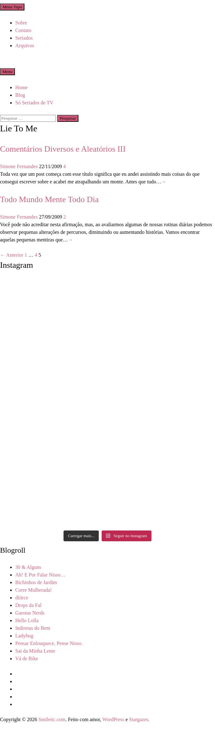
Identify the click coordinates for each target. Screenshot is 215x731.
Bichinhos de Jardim (36, 582)
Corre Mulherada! (33, 590)
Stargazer (138, 719)
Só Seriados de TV (34, 102)
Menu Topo (12, 6)
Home (21, 87)
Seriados (24, 38)
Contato (23, 30)
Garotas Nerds (29, 613)
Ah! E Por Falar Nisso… (40, 574)
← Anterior (11, 255)
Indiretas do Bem (32, 628)
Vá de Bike (26, 658)
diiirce (21, 597)
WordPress (113, 719)
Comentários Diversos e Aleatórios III (63, 149)
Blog (20, 95)
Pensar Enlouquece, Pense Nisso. (49, 643)
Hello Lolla (26, 620)
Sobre (21, 22)
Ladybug (24, 635)
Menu (7, 71)
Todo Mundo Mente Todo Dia (49, 199)
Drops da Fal (28, 605)
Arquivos (24, 45)
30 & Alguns (28, 567)
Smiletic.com (51, 719)
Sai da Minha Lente (35, 651)
